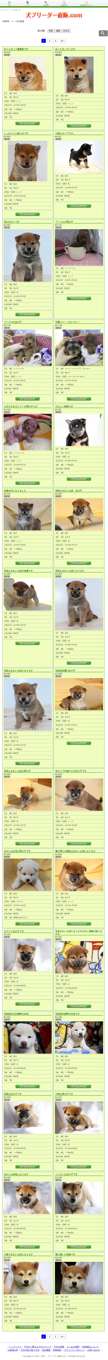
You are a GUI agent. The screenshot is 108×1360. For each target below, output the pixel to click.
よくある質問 (73, 1347)
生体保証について (90, 1347)
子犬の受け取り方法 (30, 1350)
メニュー (27, 5)
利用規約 (57, 1350)
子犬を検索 (59, 1347)
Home (9, 5)
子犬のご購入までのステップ (37, 1347)
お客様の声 (64, 5)
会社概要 (46, 1350)
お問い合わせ (93, 1350)
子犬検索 (46, 5)
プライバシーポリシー (74, 1350)
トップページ (15, 1347)
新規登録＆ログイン (86, 5)
